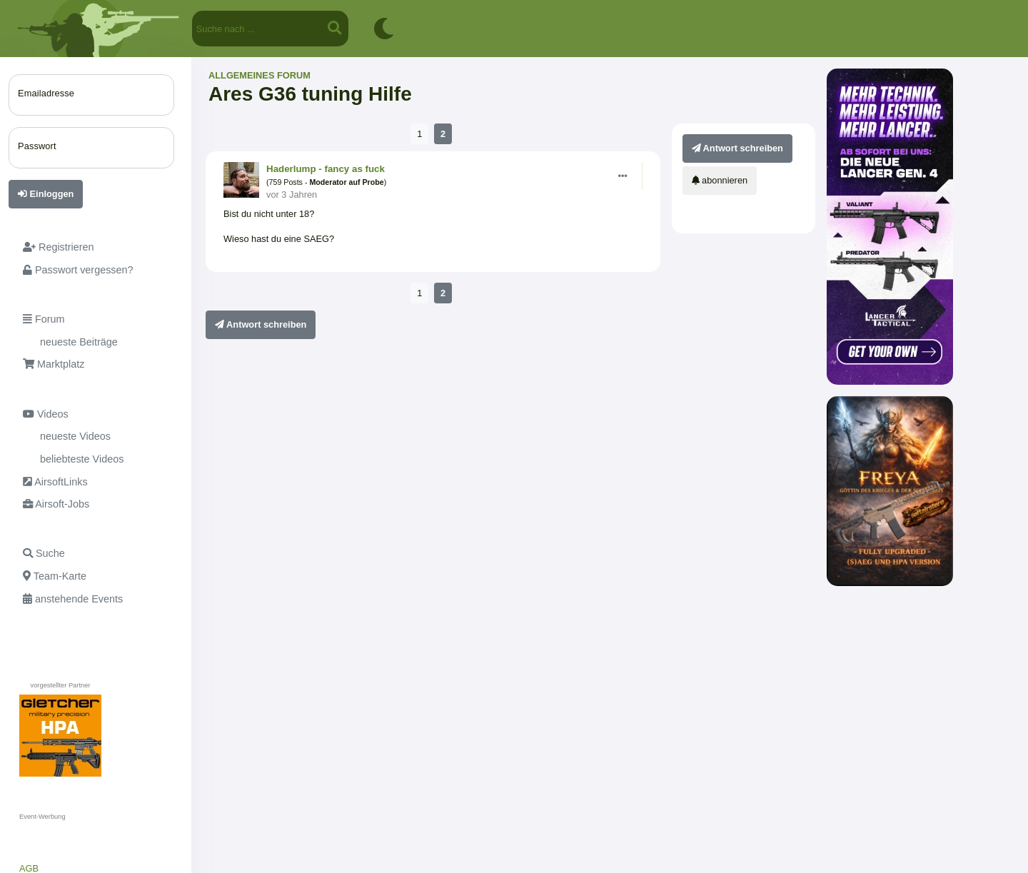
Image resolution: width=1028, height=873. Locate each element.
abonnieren (720, 180)
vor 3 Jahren (291, 194)
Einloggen (46, 193)
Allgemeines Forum (259, 75)
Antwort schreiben (260, 324)
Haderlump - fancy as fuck (325, 168)
